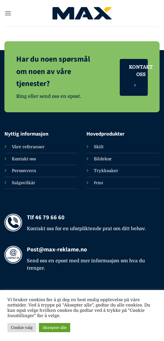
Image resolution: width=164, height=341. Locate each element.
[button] (8, 13)
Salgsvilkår (23, 182)
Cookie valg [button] (21, 327)
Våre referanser (28, 146)
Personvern (24, 170)
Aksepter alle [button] (54, 327)
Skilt (99, 146)
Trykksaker (106, 170)
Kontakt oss (24, 159)
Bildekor (103, 159)
